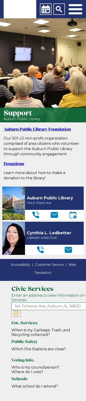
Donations (14, 164)
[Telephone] (36, 215)
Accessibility (20, 265)
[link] (20, 9)
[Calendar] (45, 9)
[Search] (59, 9)
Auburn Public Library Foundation (37, 129)
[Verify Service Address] (16, 313)
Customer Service (49, 265)
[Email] (54, 215)
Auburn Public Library (22, 119)
